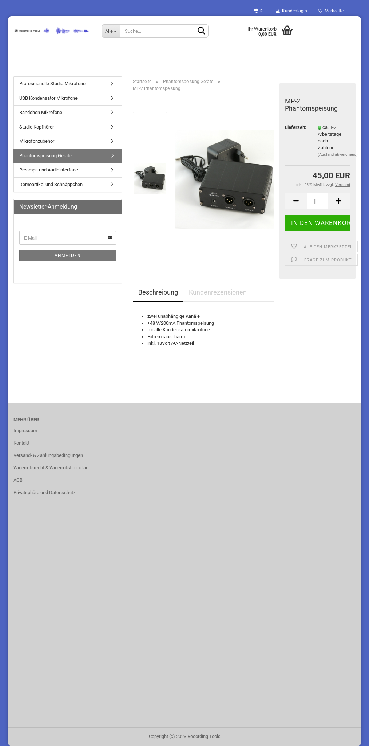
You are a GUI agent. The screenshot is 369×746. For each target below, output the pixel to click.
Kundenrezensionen (218, 292)
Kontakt (21, 443)
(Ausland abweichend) (338, 154)
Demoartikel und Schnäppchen (51, 184)
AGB (18, 480)
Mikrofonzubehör (36, 141)
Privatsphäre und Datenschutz (44, 492)
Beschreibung (158, 292)
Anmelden (68, 255)
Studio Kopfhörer (36, 127)
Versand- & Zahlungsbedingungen (48, 455)
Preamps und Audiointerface (48, 170)
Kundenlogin (291, 10)
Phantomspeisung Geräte (45, 155)
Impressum (25, 430)
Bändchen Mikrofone (40, 112)
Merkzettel (331, 10)
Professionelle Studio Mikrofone (52, 83)
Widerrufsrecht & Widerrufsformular (50, 467)
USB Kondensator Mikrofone (48, 98)
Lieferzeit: (295, 127)
